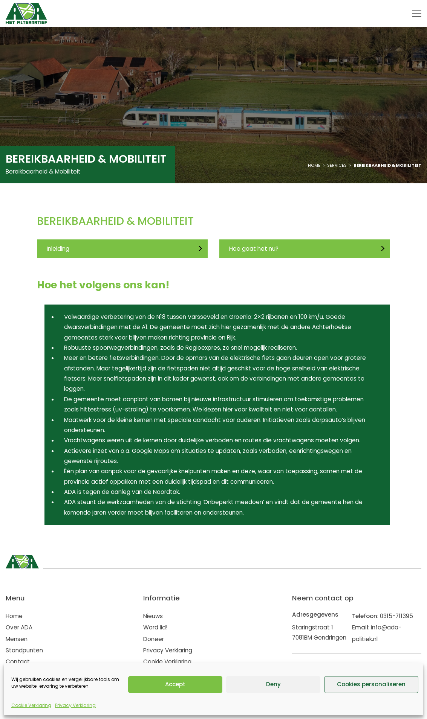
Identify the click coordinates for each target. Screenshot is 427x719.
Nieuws (153, 616)
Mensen (17, 639)
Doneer (153, 639)
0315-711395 (396, 616)
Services (337, 165)
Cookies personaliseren (371, 684)
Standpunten (24, 650)
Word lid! (155, 627)
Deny (273, 684)
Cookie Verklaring (31, 705)
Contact (18, 662)
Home (314, 165)
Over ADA (19, 627)
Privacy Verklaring (75, 705)
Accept (175, 684)
